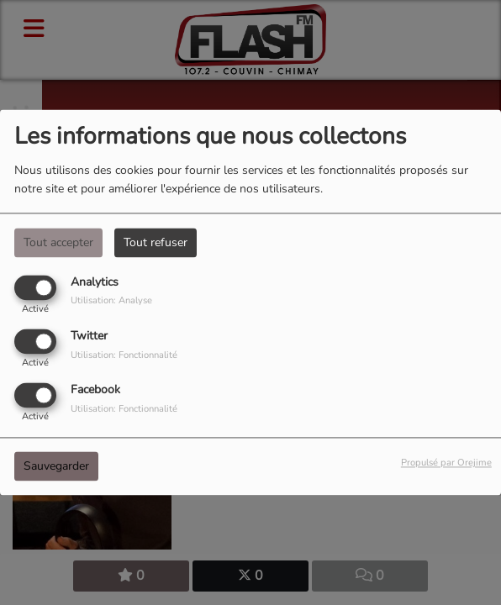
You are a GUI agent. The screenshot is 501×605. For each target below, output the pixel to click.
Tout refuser (155, 242)
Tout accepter (58, 242)
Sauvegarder (56, 467)
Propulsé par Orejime (446, 463)
